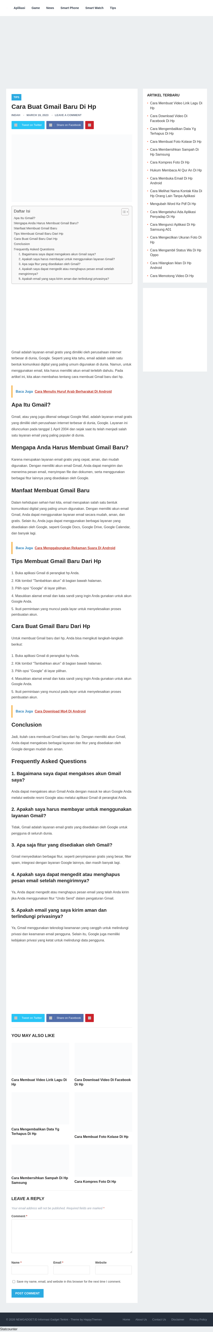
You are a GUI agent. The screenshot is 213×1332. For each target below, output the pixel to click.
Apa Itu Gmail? (24, 218)
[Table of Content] (125, 211)
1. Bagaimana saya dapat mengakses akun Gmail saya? (57, 254)
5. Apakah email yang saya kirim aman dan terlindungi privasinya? (64, 278)
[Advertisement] (106, 49)
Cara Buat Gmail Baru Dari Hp (35, 238)
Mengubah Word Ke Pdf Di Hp (173, 204)
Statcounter (9, 1329)
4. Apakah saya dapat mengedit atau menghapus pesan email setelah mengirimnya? (66, 271)
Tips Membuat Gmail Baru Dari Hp (38, 233)
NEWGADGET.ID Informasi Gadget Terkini (42, 1319)
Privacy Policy (198, 1319)
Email (58, 1262)
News (50, 8)
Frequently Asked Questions (34, 249)
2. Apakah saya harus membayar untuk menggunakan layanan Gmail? (67, 259)
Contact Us (159, 1319)
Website (101, 1262)
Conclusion (22, 244)
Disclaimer (177, 1319)
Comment (19, 1216)
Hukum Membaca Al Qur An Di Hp (176, 170)
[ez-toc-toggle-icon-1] (123, 211)
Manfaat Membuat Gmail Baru (35, 228)
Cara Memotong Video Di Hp (172, 276)
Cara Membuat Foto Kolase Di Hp (101, 1137)
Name (17, 1262)
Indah (16, 115)
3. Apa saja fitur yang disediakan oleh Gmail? (49, 264)
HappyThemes (93, 1319)
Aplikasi (19, 8)
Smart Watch (94, 8)
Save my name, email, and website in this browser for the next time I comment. (69, 1281)
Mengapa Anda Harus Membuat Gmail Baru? (46, 223)
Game (36, 8)
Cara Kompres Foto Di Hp (95, 1181)
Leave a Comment (68, 115)
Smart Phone (69, 8)
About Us (141, 1319)
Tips (113, 8)
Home (126, 1319)
